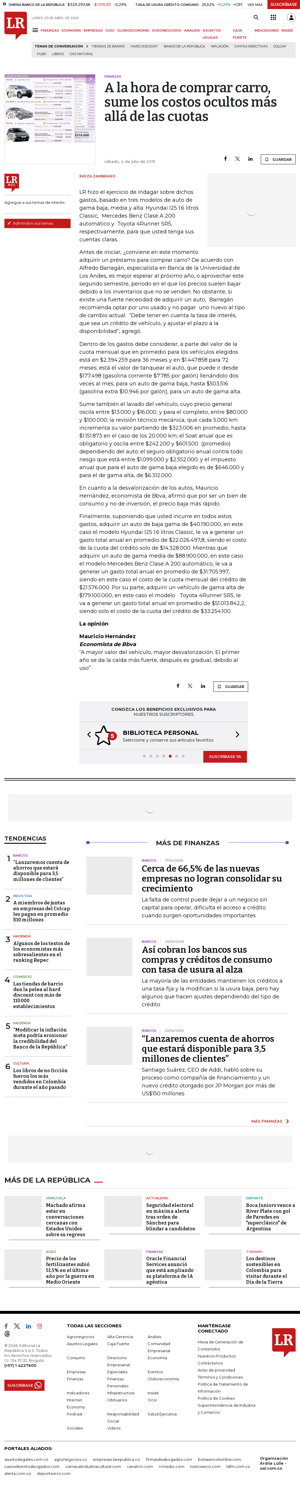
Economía (157, 1356)
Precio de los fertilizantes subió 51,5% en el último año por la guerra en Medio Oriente (70, 1268)
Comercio (22, 977)
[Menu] (36, 30)
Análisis (154, 1335)
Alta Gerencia (120, 1335)
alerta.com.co (17, 1472)
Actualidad (157, 1197)
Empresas (76, 1370)
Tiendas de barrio (108, 46)
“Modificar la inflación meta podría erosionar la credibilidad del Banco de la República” (40, 1038)
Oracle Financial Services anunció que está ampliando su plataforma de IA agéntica (170, 1268)
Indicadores (78, 1391)
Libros (58, 54)
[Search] (256, 18)
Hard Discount (144, 46)
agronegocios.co (70, 1458)
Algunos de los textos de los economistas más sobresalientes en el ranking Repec (41, 952)
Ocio (152, 1398)
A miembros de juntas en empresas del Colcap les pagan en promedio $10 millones (41, 911)
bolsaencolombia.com (219, 1458)
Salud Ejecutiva (162, 1412)
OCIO (110, 30)
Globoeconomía (163, 1377)
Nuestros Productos (217, 1354)
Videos (113, 1426)
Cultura (21, 1063)
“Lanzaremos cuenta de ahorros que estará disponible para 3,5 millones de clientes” (41, 871)
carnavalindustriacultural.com (93, 1465)
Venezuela (56, 1197)
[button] (87, 735)
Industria (22, 896)
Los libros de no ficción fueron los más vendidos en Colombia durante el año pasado (40, 1079)
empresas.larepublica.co (116, 1458)
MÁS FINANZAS (266, 1121)
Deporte (254, 1197)
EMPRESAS (93, 30)
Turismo (254, 1250)
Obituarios (117, 1398)
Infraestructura (120, 1391)
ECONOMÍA (71, 30)
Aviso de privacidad (216, 1368)
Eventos (155, 1370)
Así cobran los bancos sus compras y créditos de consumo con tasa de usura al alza (207, 960)
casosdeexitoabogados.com (31, 1465)
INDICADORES (267, 30)
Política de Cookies (216, 1396)
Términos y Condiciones (220, 1375)
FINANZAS (50, 30)
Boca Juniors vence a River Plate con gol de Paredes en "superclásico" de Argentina (270, 1215)
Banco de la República (184, 46)
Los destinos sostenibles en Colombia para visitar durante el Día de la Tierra (266, 1268)
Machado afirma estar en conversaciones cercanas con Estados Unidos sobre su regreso (66, 1218)
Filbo (41, 54)
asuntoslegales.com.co (26, 1458)
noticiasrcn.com (205, 1465)
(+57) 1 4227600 (20, 1364)
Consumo (76, 1356)
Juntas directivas (250, 46)
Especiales (117, 1370)
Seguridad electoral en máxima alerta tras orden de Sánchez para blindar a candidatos (170, 1215)
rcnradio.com (171, 1465)
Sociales (75, 1426)
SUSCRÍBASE (283, 4)
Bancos (20, 855)
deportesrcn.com (54, 1472)
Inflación (220, 46)
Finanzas (154, 1250)
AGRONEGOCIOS (166, 30)
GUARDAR (278, 159)
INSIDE (287, 30)
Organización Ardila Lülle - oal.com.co (274, 1461)
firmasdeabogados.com (169, 1458)
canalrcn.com (140, 1465)
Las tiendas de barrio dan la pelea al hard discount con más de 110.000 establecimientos (38, 995)
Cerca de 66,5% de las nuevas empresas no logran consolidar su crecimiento (212, 878)
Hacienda (21, 936)
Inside (153, 1391)
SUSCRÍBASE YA (225, 756)
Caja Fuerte (118, 1342)
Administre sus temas (30, 223)
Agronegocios (80, 1335)
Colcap (279, 46)
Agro (51, 1250)
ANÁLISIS (192, 30)
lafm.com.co (238, 1465)
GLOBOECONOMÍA (133, 30)
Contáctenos (210, 1361)
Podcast (75, 1412)
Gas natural (81, 54)
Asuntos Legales (82, 1342)
